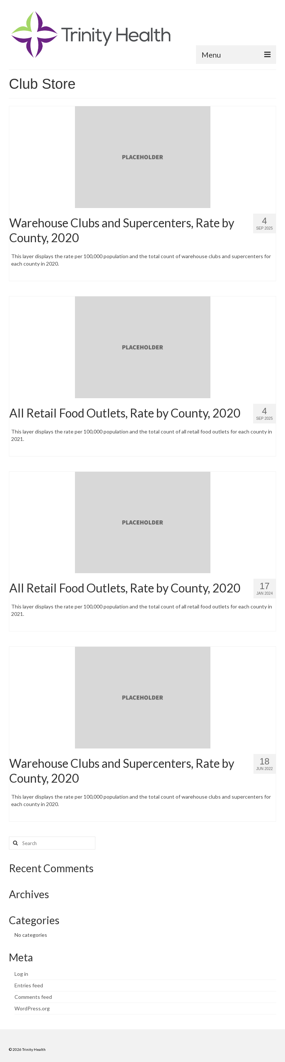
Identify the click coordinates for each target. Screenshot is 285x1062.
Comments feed (33, 997)
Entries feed (28, 985)
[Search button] (14, 843)
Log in (21, 974)
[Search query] (52, 843)
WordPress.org (32, 1008)
